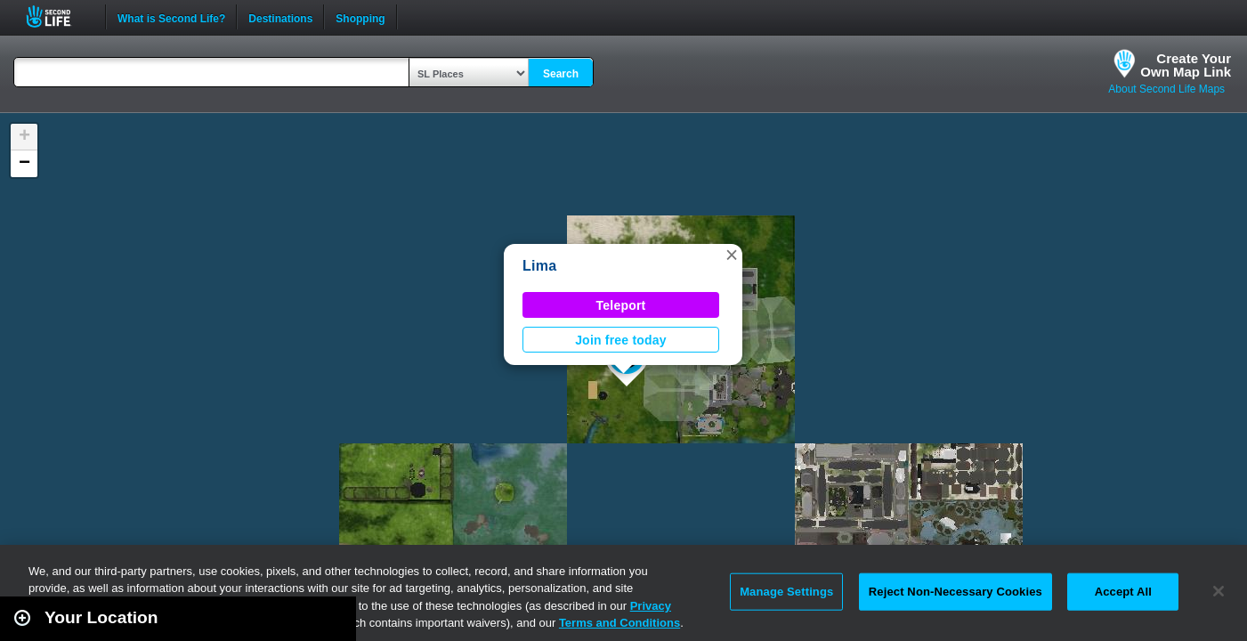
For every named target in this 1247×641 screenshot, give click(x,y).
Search (561, 74)
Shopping (360, 16)
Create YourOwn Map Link (1185, 65)
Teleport (621, 305)
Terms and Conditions (619, 622)
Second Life (58, 16)
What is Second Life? (171, 16)
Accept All (1123, 591)
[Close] (1218, 591)
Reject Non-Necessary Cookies (955, 591)
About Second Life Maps (1166, 89)
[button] (731, 254)
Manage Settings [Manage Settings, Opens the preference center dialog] (786, 591)
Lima (539, 265)
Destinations (280, 16)
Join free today (621, 340)
